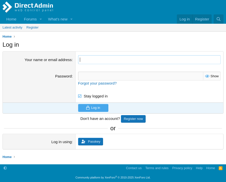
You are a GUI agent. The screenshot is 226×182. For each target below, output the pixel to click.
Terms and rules (157, 168)
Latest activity (12, 27)
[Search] (218, 19)
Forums (30, 19)
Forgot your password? (97, 83)
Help (199, 168)
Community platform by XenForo (113, 177)
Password (63, 76)
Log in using (61, 142)
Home (11, 19)
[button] (40, 19)
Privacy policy (182, 168)
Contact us (134, 168)
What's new (58, 19)
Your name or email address (48, 60)
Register (32, 27)
